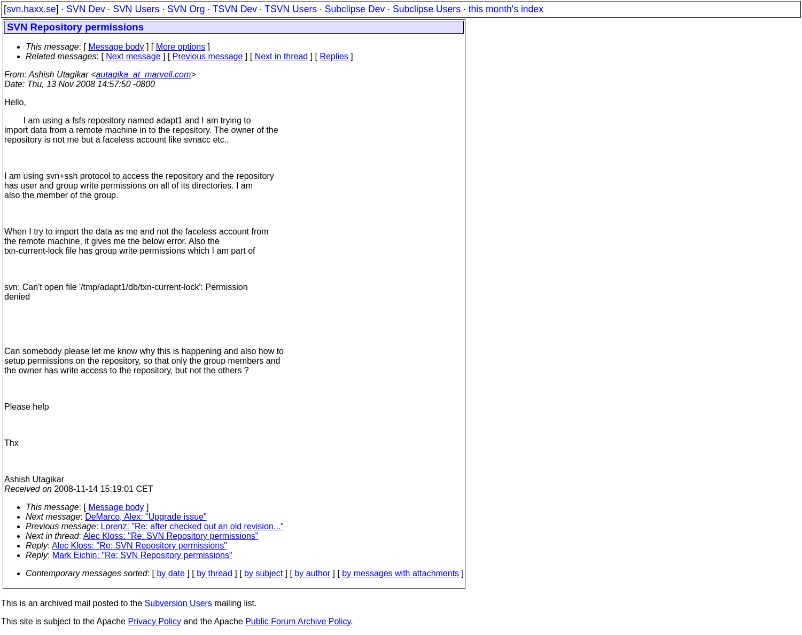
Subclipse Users (427, 9)
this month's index (506, 9)
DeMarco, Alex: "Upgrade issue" (145, 516)
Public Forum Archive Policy (298, 621)
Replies (334, 56)
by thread (214, 573)
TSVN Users (290, 9)
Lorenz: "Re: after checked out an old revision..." (192, 526)
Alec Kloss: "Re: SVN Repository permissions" (171, 535)
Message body (116, 46)
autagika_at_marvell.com (143, 74)
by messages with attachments (400, 573)
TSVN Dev (235, 9)
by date (170, 573)
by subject (263, 573)
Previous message (208, 56)
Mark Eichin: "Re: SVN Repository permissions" (142, 555)
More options (181, 46)
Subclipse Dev (355, 9)
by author (312, 573)
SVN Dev (85, 9)
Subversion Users (178, 603)
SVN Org (186, 9)
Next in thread (281, 56)
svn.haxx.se (31, 9)
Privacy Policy (154, 621)
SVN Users (136, 9)
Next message (133, 56)
